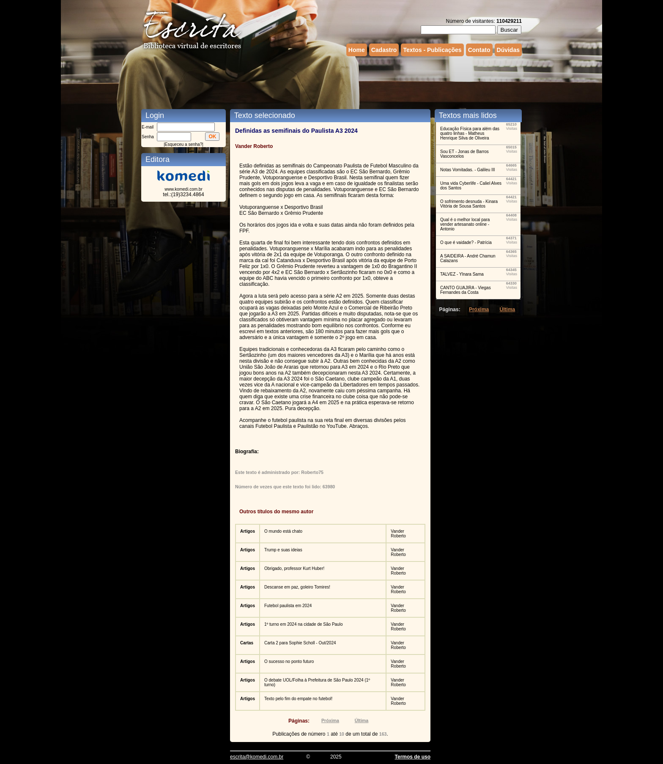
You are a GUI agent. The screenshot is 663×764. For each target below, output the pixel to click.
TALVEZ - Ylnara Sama (462, 274)
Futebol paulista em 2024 (288, 605)
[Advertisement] (331, 82)
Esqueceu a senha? (183, 144)
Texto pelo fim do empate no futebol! (298, 698)
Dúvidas (508, 50)
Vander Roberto (398, 533)
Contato (479, 50)
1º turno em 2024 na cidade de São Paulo (303, 624)
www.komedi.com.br (183, 189)
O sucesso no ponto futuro (289, 661)
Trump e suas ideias (283, 550)
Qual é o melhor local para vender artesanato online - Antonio (465, 224)
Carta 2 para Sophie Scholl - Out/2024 (300, 643)
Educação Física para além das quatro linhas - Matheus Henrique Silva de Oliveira (469, 133)
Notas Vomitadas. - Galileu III (467, 169)
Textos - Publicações (432, 50)
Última (362, 720)
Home (356, 50)
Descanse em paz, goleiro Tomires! (297, 587)
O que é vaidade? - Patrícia (466, 242)
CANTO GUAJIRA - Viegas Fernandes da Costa (465, 290)
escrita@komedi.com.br (256, 757)
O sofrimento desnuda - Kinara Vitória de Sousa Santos (469, 203)
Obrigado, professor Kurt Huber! (294, 568)
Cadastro (384, 50)
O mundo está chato (283, 531)
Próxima (330, 720)
